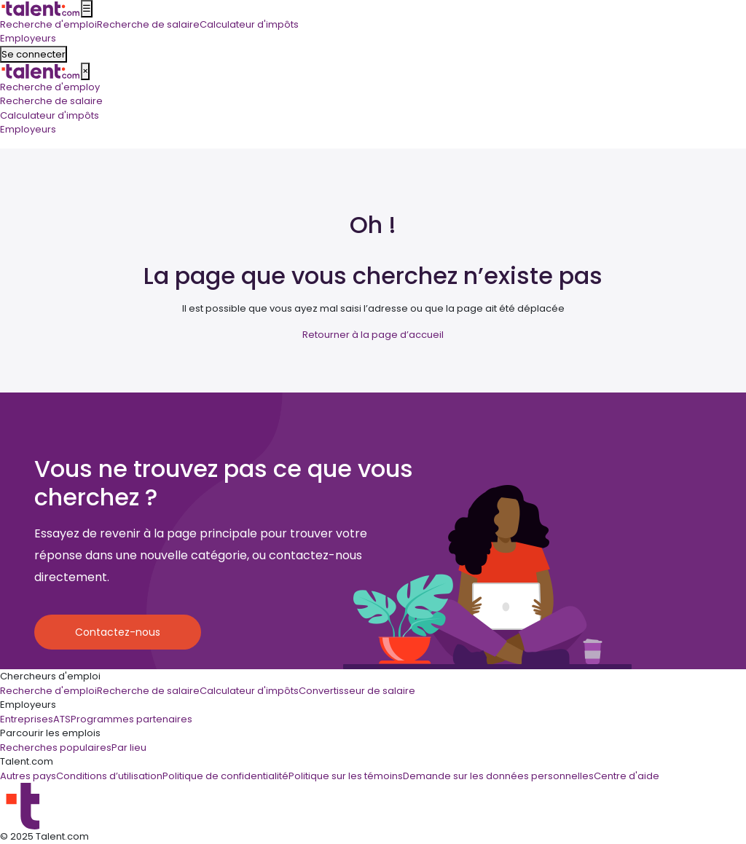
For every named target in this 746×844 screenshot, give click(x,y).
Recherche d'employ (50, 87)
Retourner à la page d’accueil (373, 335)
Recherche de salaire (51, 101)
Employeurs (28, 129)
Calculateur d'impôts (49, 115)
